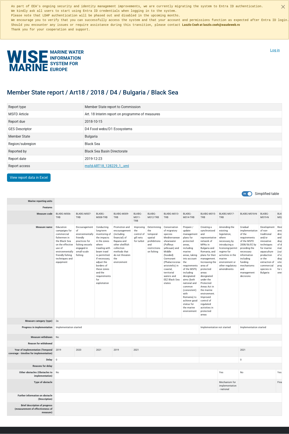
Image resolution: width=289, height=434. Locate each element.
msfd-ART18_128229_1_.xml (107, 166)
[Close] (283, 7)
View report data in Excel (29, 177)
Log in (275, 50)
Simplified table (267, 194)
